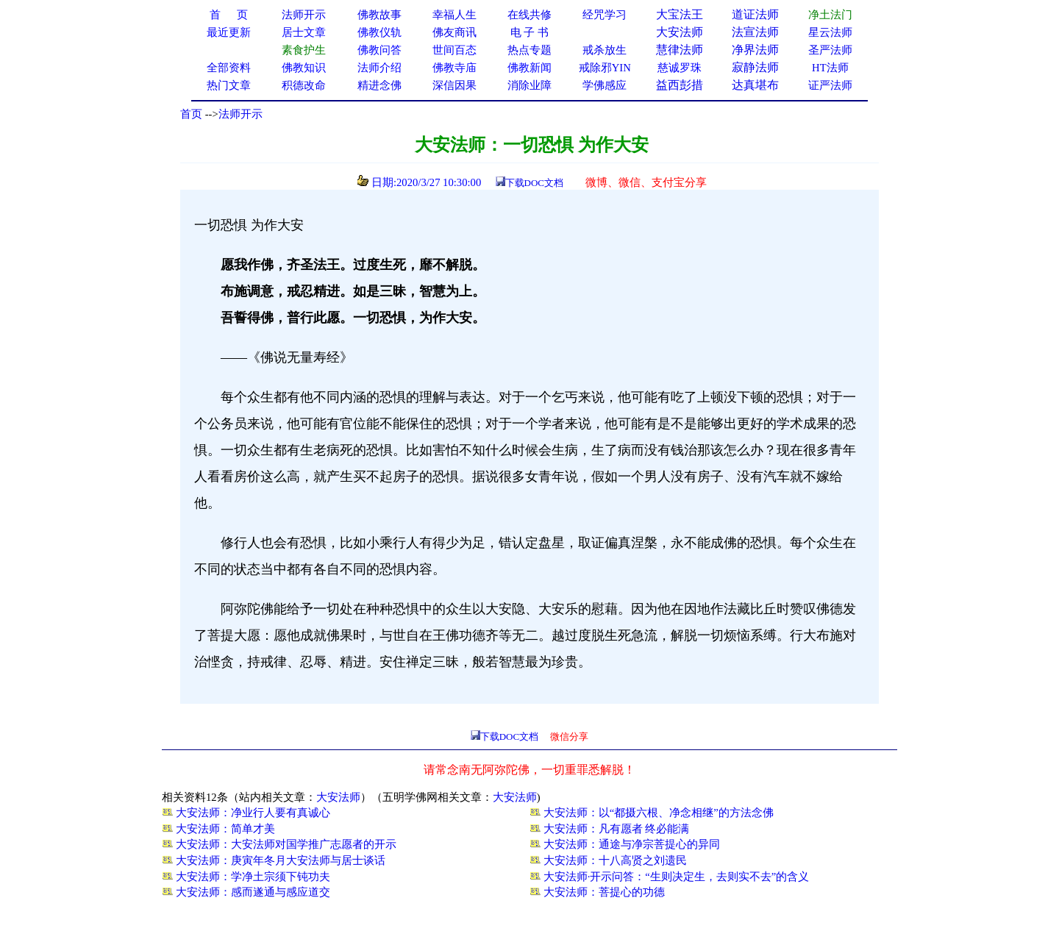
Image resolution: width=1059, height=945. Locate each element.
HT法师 (830, 68)
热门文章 (229, 85)
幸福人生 (454, 15)
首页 (191, 114)
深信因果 (454, 85)
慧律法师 (679, 49)
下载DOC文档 (534, 182)
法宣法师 (755, 32)
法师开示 (240, 114)
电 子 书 (529, 32)
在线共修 (529, 15)
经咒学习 (604, 15)
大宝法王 (679, 14)
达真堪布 (755, 85)
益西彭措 (679, 85)
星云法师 (830, 32)
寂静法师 (755, 67)
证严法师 (830, 85)
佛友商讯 (454, 32)
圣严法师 (830, 50)
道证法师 (755, 14)
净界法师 (755, 49)
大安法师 (679, 32)
